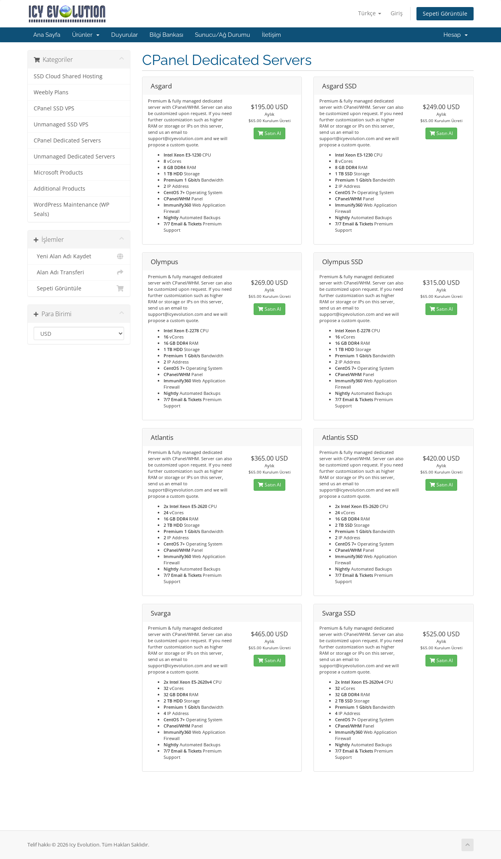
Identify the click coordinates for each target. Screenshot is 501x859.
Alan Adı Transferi (79, 272)
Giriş (397, 13)
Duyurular (124, 34)
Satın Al (269, 133)
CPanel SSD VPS (54, 108)
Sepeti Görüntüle (445, 13)
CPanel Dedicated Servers (67, 140)
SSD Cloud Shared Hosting (68, 76)
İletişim (271, 34)
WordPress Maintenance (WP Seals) (71, 209)
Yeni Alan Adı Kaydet (79, 256)
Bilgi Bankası (166, 34)
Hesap (455, 34)
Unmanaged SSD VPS (61, 124)
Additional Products (59, 188)
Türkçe (369, 13)
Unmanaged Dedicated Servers (74, 156)
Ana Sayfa (46, 34)
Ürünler (85, 34)
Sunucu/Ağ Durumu (222, 34)
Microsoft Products (58, 172)
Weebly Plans (51, 92)
